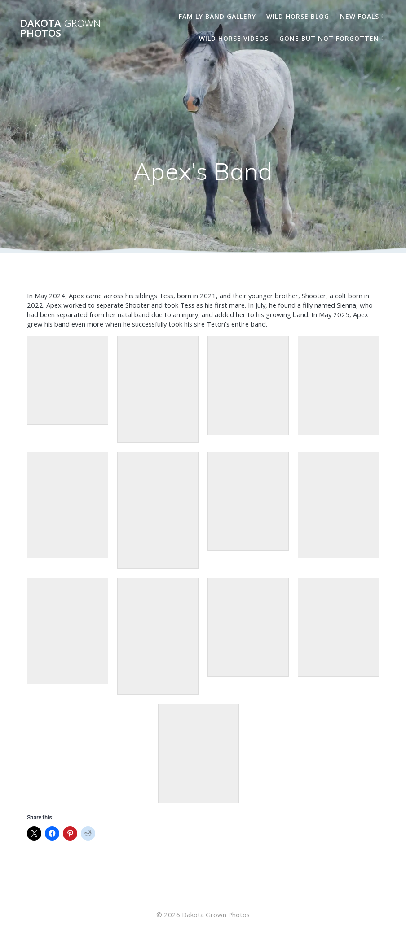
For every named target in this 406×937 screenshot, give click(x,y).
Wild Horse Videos (234, 38)
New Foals (359, 16)
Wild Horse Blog (297, 16)
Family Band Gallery (217, 16)
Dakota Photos (60, 28)
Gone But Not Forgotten (329, 38)
